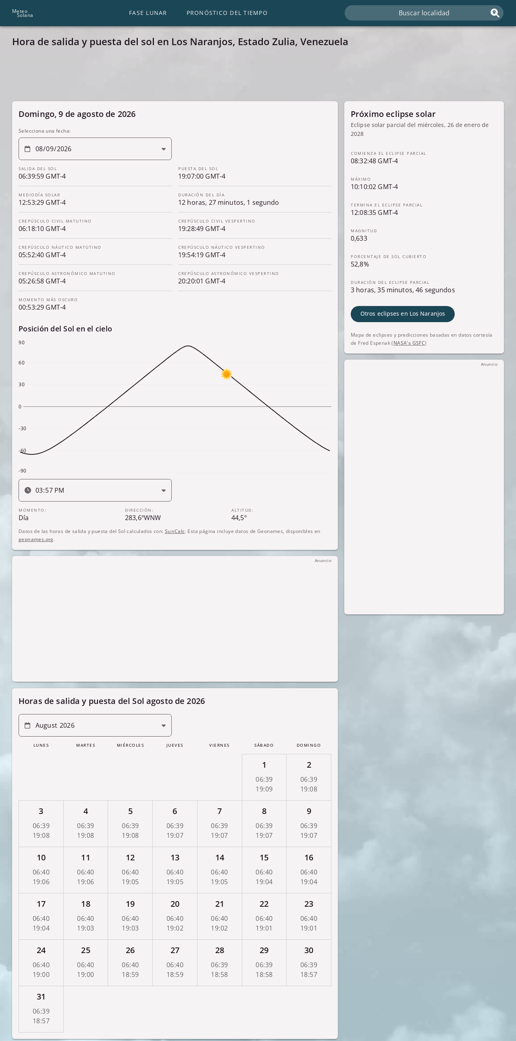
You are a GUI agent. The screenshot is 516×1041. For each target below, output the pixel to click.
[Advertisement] (254, 76)
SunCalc (175, 530)
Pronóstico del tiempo (227, 13)
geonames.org (36, 538)
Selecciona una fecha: (45, 130)
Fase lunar (148, 13)
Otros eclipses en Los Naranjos (402, 313)
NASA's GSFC (409, 342)
